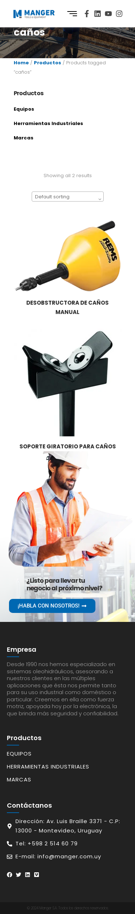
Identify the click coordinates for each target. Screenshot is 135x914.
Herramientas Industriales (48, 123)
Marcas (23, 137)
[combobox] (68, 196)
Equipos (24, 109)
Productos (47, 62)
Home (21, 62)
